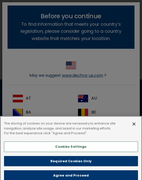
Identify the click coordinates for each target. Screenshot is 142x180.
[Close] (133, 129)
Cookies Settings (71, 152)
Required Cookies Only (71, 166)
